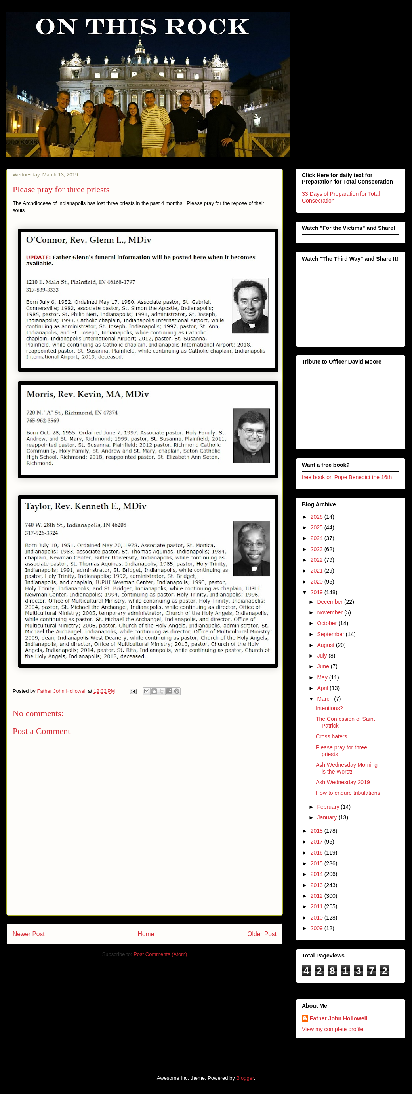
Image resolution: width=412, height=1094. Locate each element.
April (323, 688)
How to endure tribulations (348, 793)
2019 (317, 592)
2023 (317, 549)
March (325, 699)
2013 (317, 885)
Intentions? (329, 708)
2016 (317, 852)
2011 (317, 906)
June (323, 666)
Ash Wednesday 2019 (343, 782)
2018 (317, 831)
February (329, 807)
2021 (317, 570)
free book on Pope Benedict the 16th (347, 477)
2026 (317, 517)
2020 (317, 581)
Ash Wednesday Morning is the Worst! (347, 768)
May (323, 677)
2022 (317, 560)
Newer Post (29, 934)
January (327, 817)
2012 (317, 896)
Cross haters (331, 736)
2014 (317, 874)
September (331, 634)
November (330, 612)
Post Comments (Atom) (160, 954)
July (322, 655)
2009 (317, 928)
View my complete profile (332, 1029)
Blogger (245, 1078)
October (327, 623)
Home (146, 934)
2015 (317, 863)
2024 (317, 538)
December (330, 602)
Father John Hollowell (338, 1018)
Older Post (262, 934)
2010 (317, 917)
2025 (317, 527)
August (326, 645)
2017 (317, 841)
